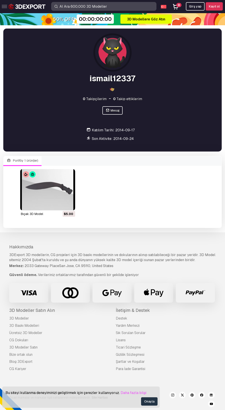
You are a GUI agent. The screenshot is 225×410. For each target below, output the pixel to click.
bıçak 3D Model (32, 214)
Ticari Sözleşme (128, 347)
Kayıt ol (214, 6)
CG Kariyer (17, 369)
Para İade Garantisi (130, 369)
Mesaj (112, 110)
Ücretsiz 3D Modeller (25, 333)
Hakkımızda (21, 247)
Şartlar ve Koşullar (130, 361)
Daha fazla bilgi (133, 392)
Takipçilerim (95, 99)
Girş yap (195, 6)
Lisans (121, 340)
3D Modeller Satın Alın (32, 310)
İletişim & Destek (133, 310)
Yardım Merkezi (128, 325)
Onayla (149, 401)
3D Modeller (19, 318)
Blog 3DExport (21, 361)
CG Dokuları (18, 340)
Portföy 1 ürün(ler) (22, 161)
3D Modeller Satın (23, 347)
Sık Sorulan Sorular (131, 333)
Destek (121, 318)
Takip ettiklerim (127, 99)
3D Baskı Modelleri (24, 325)
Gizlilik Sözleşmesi (130, 354)
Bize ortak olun (21, 354)
